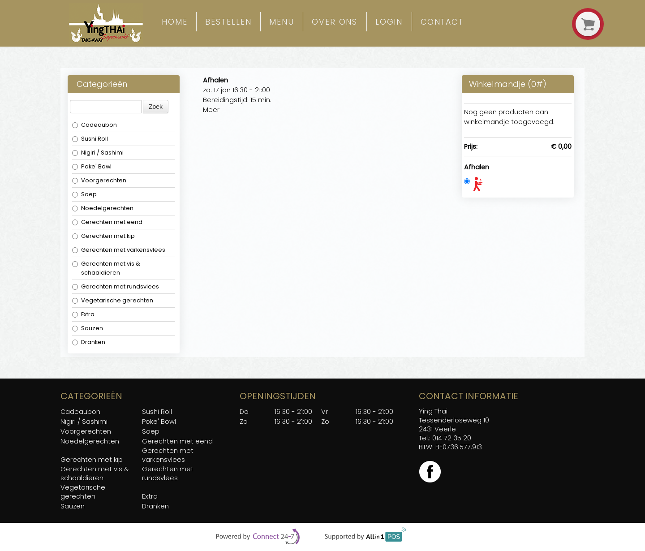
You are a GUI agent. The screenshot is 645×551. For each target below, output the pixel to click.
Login (389, 22)
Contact (442, 22)
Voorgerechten (99, 180)
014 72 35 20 (451, 438)
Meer (211, 109)
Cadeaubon (94, 125)
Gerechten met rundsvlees (115, 286)
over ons (334, 22)
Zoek (156, 106)
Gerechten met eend (107, 222)
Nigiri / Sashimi (98, 152)
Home (175, 22)
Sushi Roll (90, 138)
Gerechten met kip (103, 236)
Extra (83, 314)
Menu (281, 22)
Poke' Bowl (92, 166)
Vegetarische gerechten (112, 300)
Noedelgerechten (102, 208)
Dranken (88, 342)
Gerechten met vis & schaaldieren (106, 268)
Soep (84, 194)
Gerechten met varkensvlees (118, 250)
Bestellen (228, 22)
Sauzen (87, 328)
